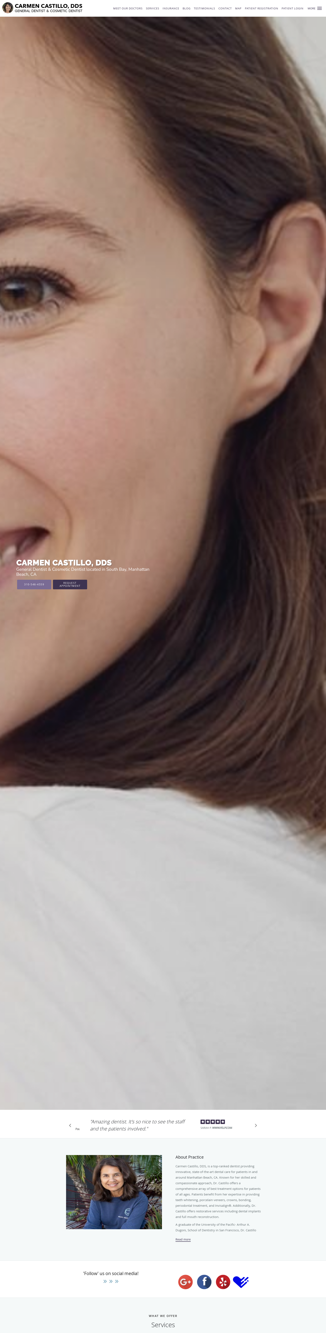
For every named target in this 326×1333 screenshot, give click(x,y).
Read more (183, 1239)
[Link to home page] (53, 8)
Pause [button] (77, 1129)
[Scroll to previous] (71, 1126)
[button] (319, 8)
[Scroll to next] (255, 1126)
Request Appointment (70, 584)
